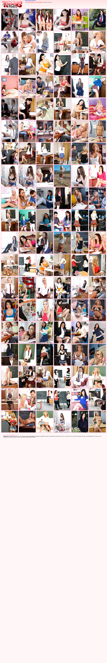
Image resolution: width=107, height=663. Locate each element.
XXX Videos (31, 2)
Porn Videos (39, 2)
